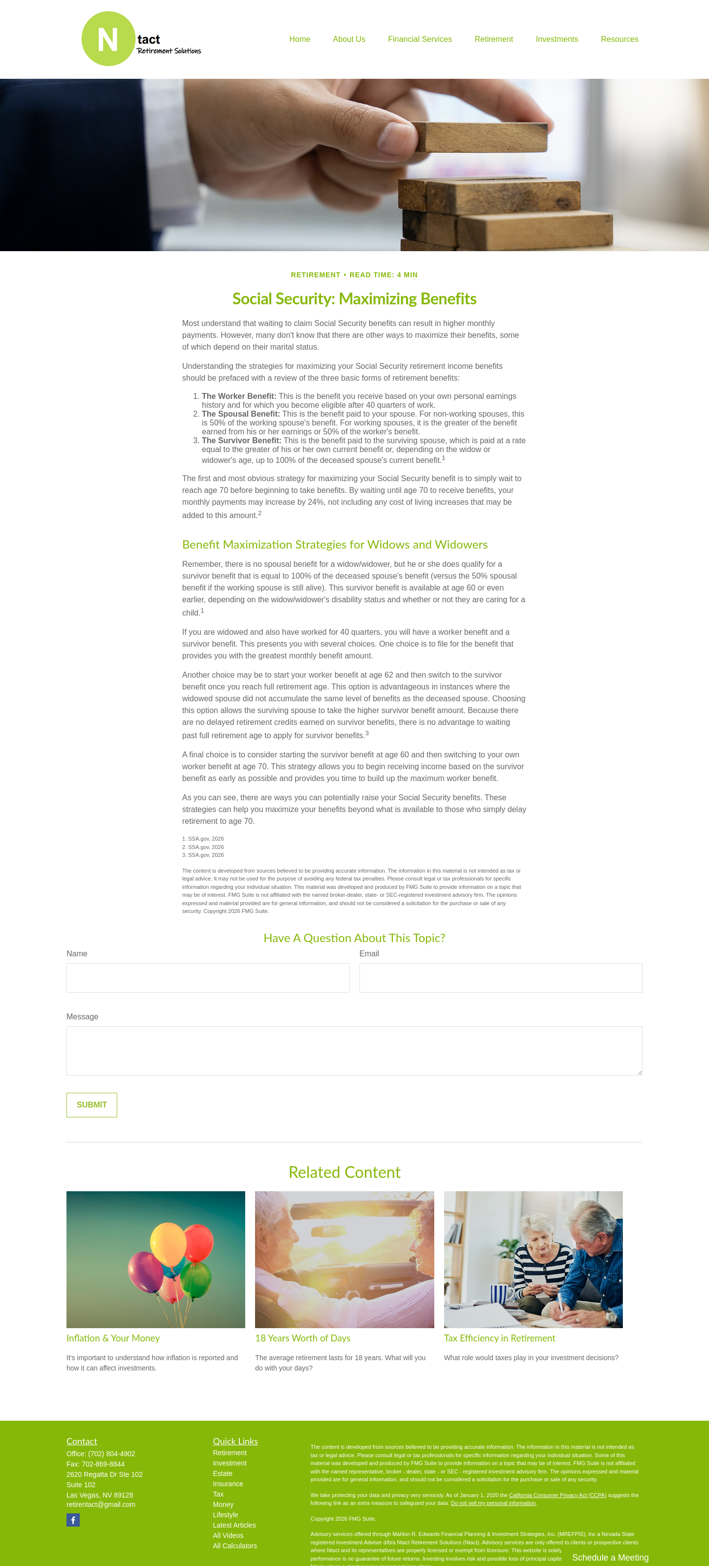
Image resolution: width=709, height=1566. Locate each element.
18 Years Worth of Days (303, 1338)
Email (369, 953)
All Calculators (235, 1546)
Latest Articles (234, 1525)
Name (77, 953)
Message (82, 1016)
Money (223, 1504)
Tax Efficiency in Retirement (500, 1338)
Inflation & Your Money (113, 1338)
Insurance (228, 1484)
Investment (230, 1463)
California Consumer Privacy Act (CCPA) (558, 1495)
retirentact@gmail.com (100, 1504)
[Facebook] (73, 1520)
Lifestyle (225, 1515)
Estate (223, 1473)
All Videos (228, 1535)
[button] (300, 39)
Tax (218, 1494)
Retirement (230, 1453)
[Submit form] (91, 1105)
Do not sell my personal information (493, 1503)
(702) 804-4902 (111, 1454)
